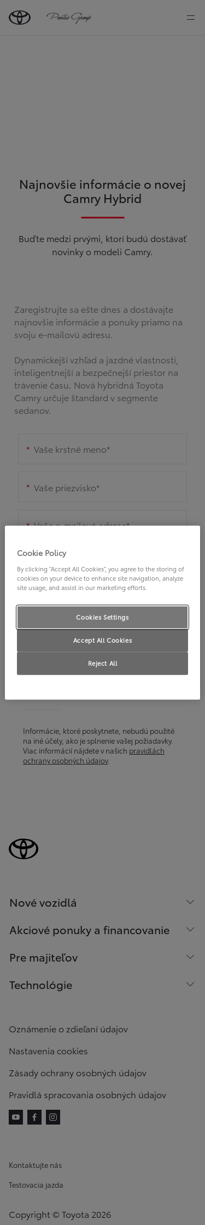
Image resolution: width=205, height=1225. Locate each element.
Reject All (103, 662)
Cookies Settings (102, 616)
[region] (102, 613)
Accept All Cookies (102, 639)
